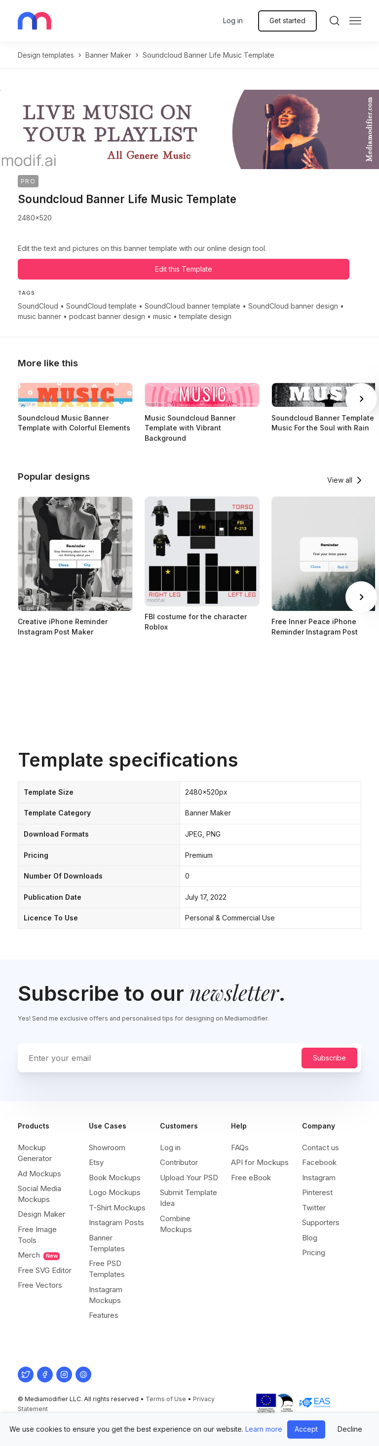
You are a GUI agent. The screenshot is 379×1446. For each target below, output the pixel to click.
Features (103, 1315)
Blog (309, 1237)
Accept (306, 1429)
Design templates (46, 55)
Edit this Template (183, 269)
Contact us (320, 1147)
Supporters (321, 1222)
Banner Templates (107, 1243)
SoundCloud (38, 306)
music (162, 316)
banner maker (108, 55)
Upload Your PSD (189, 1177)
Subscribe (329, 1058)
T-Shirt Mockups (117, 1207)
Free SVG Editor (45, 1270)
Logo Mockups (115, 1192)
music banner (39, 316)
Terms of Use (166, 1399)
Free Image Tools (37, 1235)
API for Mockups (260, 1162)
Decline (350, 1429)
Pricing (313, 1252)
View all (339, 480)
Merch (39, 1255)
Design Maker (41, 1214)
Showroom (107, 1147)
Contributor (179, 1162)
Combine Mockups (176, 1224)
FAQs (240, 1147)
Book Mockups (115, 1177)
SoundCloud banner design (293, 306)
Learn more (263, 1429)
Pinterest (317, 1192)
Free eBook (251, 1177)
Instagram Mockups (105, 1295)
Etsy (96, 1162)
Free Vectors (40, 1285)
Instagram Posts (116, 1222)
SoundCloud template (101, 306)
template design (205, 316)
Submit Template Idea (188, 1198)
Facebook (319, 1162)
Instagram (319, 1177)
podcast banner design (107, 316)
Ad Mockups (39, 1173)
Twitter (314, 1207)
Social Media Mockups (39, 1194)
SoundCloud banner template (192, 306)
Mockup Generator (35, 1153)
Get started (287, 20)
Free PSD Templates (107, 1269)
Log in (233, 20)
